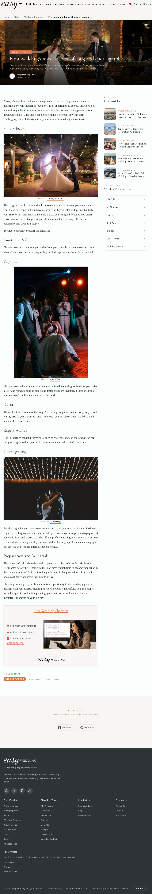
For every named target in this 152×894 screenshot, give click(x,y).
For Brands (121, 815)
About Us (120, 806)
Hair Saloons (10, 829)
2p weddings (55, 521)
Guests (44, 820)
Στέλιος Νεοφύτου (55, 198)
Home (6, 17)
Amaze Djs (55, 379)
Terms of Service (74, 888)
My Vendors (47, 815)
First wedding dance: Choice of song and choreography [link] (70, 17)
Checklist (45, 810)
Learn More (9, 862)
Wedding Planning (33, 17)
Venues (7, 815)
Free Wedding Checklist (51, 611)
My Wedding (47, 806)
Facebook (65, 727)
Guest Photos (47, 834)
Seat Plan (45, 825)
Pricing (7, 867)
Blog (16, 17)
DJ (83, 416)
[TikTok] (30, 791)
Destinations (84, 815)
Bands (7, 839)
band (91, 416)
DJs (5, 834)
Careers (119, 810)
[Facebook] (14, 791)
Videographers (11, 810)
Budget (44, 829)
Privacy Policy (55, 888)
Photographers (11, 806)
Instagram (87, 727)
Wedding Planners (12, 820)
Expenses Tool (15, 642)
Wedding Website (49, 839)
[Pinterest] (22, 791)
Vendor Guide (10, 871)
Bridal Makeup (10, 825)
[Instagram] (7, 791)
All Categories (10, 843)
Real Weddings (85, 806)
